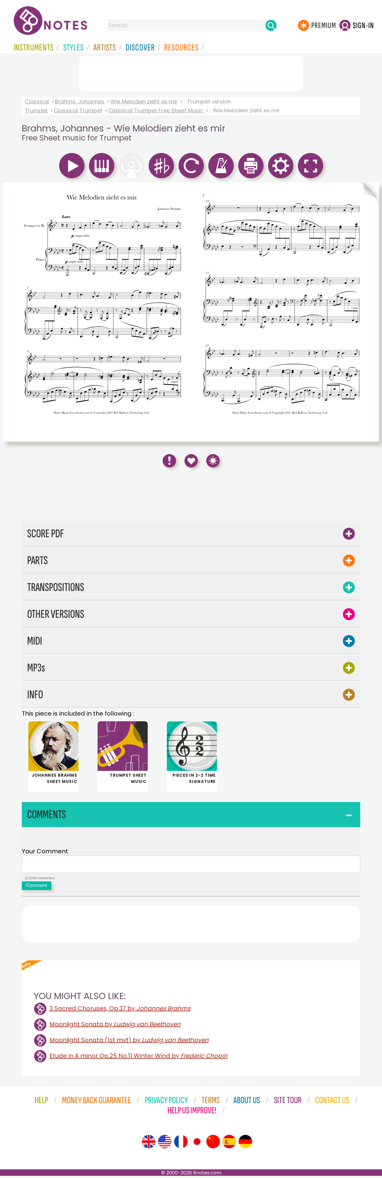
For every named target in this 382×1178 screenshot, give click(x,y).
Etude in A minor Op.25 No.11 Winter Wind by (138, 1058)
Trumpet (36, 110)
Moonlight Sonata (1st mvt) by (129, 1042)
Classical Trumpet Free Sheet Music (155, 110)
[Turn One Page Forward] (369, 312)
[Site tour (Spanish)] (229, 1144)
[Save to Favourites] (191, 461)
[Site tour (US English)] (164, 1144)
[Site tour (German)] (245, 1144)
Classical (37, 101)
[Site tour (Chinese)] (213, 1144)
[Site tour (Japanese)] (197, 1144)
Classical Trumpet (78, 110)
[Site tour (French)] (180, 1144)
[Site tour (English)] (148, 1144)
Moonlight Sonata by (115, 1026)
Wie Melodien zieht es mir (144, 101)
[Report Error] (169, 461)
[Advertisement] (191, 72)
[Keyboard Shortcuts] (213, 461)
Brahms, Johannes (79, 101)
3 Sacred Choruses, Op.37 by (120, 1011)
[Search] (271, 25)
